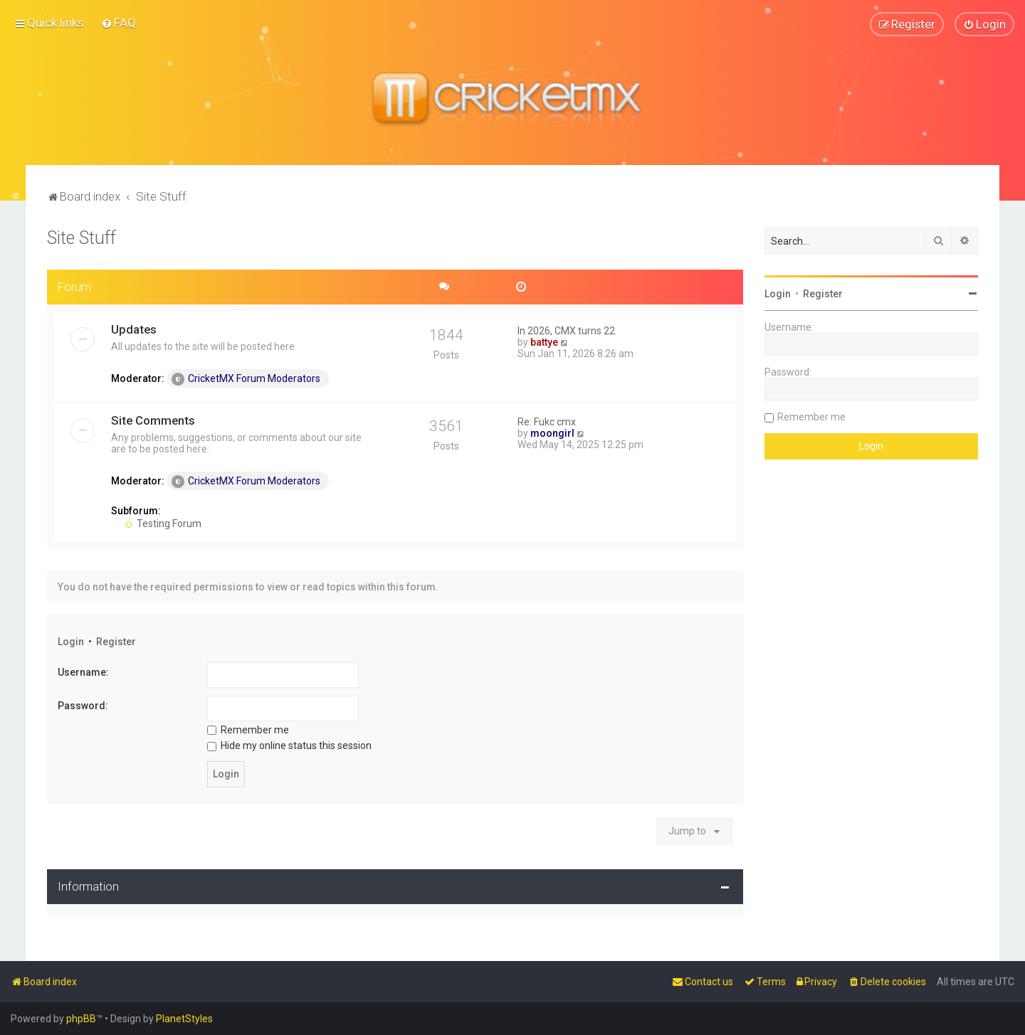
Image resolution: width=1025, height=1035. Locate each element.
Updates (134, 329)
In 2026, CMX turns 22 (566, 330)
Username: (83, 672)
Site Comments (153, 420)
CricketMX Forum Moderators (246, 378)
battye (544, 341)
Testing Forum (163, 523)
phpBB (81, 1018)
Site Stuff (81, 237)
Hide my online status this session (289, 744)
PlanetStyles (184, 1018)
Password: (83, 705)
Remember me (248, 729)
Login (71, 641)
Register (116, 641)
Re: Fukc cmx (546, 421)
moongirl (552, 432)
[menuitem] (119, 22)
